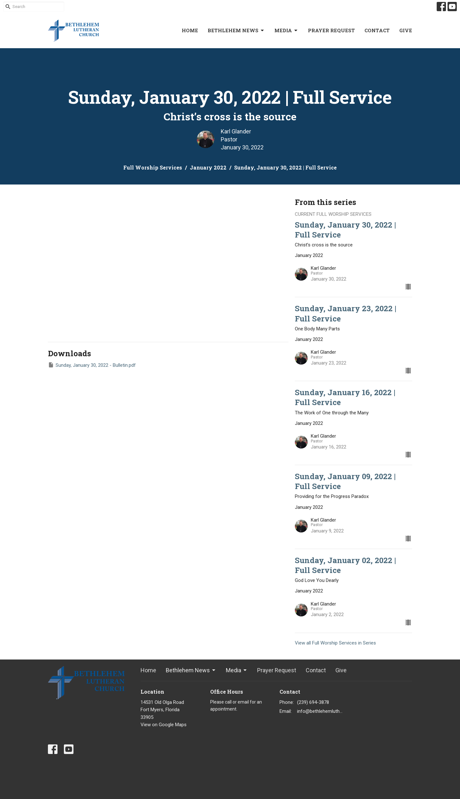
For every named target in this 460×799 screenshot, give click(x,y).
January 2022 (208, 167)
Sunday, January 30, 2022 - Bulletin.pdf (92, 365)
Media (286, 30)
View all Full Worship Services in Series (335, 643)
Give (405, 30)
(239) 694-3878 (313, 702)
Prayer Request (331, 30)
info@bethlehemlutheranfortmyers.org (320, 711)
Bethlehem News (236, 30)
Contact (377, 30)
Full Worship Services (152, 167)
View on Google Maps (164, 724)
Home (190, 30)
